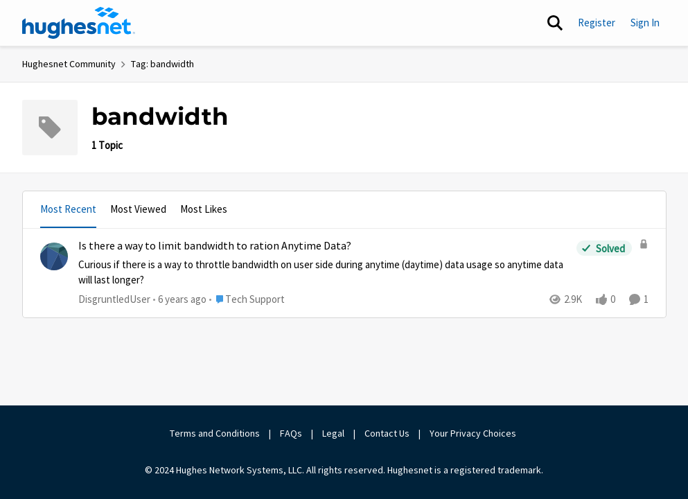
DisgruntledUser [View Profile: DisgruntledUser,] (114, 298)
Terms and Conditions (215, 433)
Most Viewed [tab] (138, 209)
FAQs (291, 433)
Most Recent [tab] (68, 209)
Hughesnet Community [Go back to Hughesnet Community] (69, 64)
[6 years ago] (179, 299)
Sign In (645, 22)
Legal (333, 433)
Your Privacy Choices (474, 433)
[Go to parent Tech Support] (247, 299)
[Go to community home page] (79, 23)
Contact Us (386, 433)
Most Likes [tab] (203, 209)
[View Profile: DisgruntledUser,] (54, 256)
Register (596, 22)
